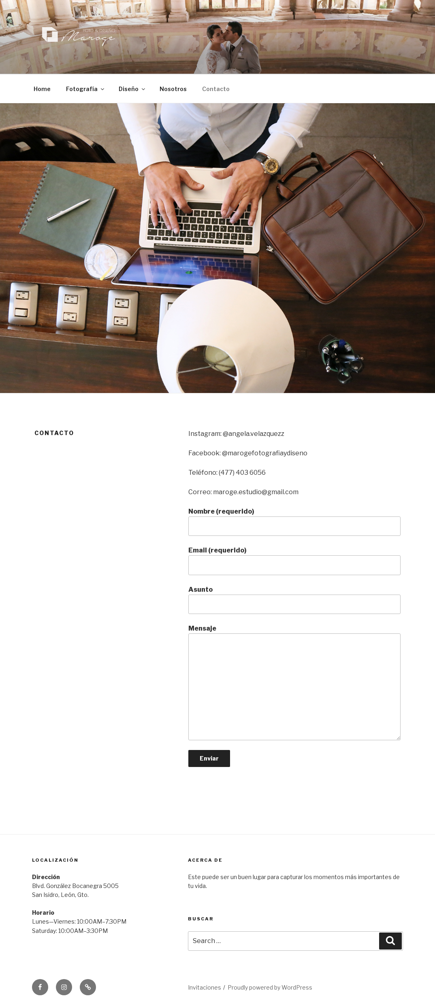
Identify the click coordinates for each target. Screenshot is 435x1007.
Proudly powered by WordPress (270, 987)
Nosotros (173, 88)
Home (42, 88)
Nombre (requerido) (294, 522)
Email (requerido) (294, 560)
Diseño (132, 88)
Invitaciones (204, 987)
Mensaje (294, 682)
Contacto (216, 88)
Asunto (294, 600)
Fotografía (85, 88)
